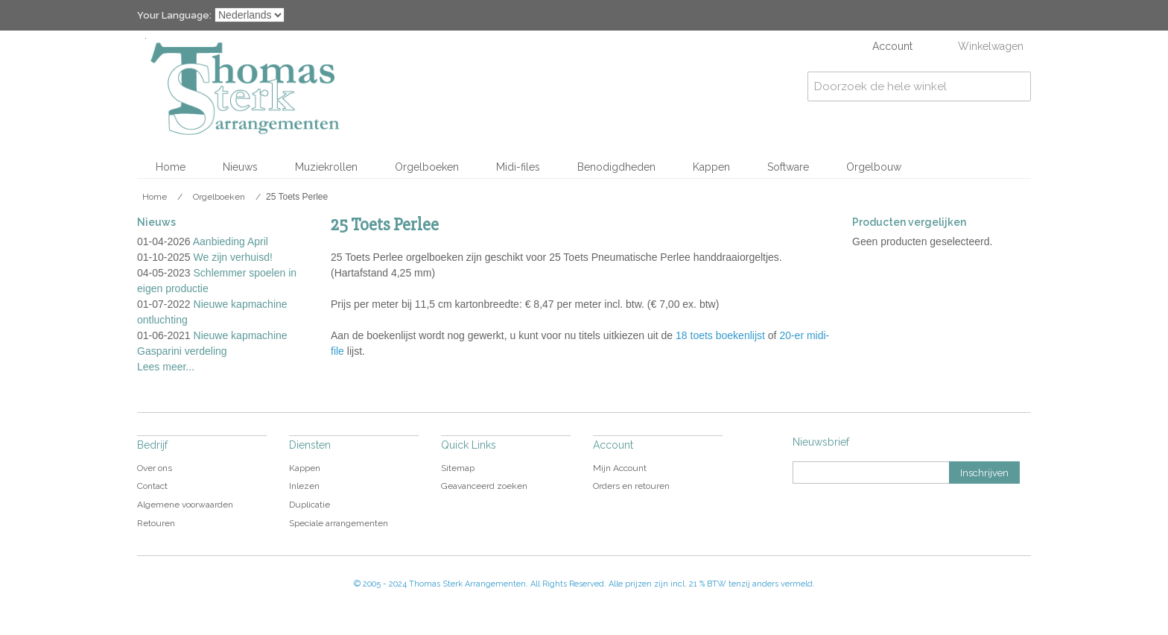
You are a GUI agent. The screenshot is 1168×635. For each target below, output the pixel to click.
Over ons (154, 468)
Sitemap (458, 468)
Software (788, 167)
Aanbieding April (230, 241)
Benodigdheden (616, 167)
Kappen (711, 167)
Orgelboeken (427, 167)
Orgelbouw (873, 167)
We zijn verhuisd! (233, 257)
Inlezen (304, 486)
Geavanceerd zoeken (484, 486)
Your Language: (174, 15)
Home (170, 167)
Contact (152, 486)
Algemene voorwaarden (185, 504)
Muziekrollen (326, 167)
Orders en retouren (631, 486)
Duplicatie (309, 504)
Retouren (156, 523)
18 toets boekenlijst (720, 335)
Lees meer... (165, 367)
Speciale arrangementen (338, 523)
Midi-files (518, 167)
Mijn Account (620, 468)
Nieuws (240, 167)
